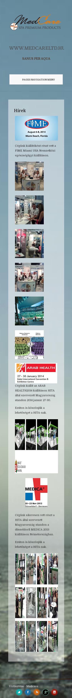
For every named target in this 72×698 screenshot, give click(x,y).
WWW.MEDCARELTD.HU (37, 48)
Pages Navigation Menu (35, 79)
